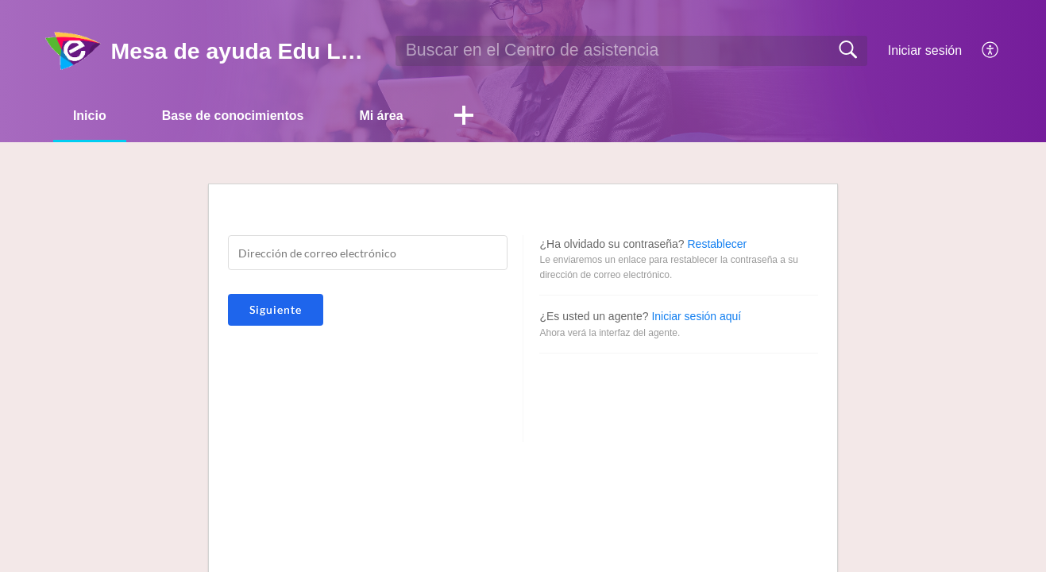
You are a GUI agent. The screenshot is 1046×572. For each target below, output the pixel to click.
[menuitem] (981, 51)
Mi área (381, 115)
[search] (631, 51)
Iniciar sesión (925, 50)
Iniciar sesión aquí (696, 316)
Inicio (89, 115)
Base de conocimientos (233, 115)
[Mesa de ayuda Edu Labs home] (73, 51)
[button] (463, 116)
